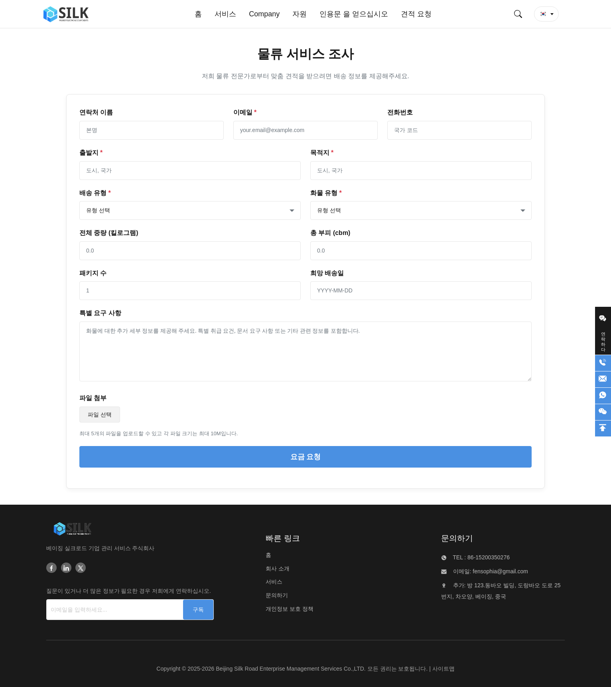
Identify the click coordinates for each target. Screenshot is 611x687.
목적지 (321, 152)
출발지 (90, 152)
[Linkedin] (66, 568)
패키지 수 (92, 273)
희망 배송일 (327, 273)
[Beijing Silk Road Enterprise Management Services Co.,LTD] (72, 530)
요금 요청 (305, 457)
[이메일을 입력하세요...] (106, 610)
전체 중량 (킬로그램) (108, 232)
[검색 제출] (518, 14)
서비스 (274, 581)
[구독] (198, 610)
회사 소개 (278, 568)
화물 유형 (326, 193)
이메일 (244, 112)
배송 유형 (95, 193)
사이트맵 (443, 668)
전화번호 (400, 112)
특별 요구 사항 (100, 313)
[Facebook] (51, 568)
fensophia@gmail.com (499, 571)
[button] (546, 14)
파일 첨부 (92, 398)
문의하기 (277, 595)
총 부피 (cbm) (330, 232)
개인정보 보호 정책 (289, 609)
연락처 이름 (96, 112)
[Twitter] (80, 568)
